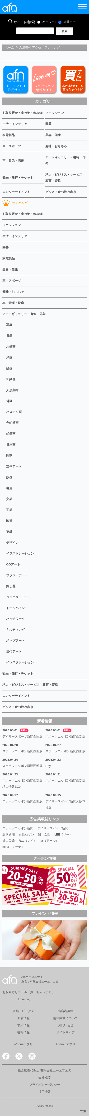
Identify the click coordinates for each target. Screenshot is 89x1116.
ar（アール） (49, 840)
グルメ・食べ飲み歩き (60, 192)
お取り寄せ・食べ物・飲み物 (22, 113)
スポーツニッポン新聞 (17, 828)
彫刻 (9, 455)
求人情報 (23, 1025)
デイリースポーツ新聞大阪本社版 (65, 804)
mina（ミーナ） (13, 847)
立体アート (14, 466)
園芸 (48, 124)
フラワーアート (17, 575)
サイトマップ (65, 1032)
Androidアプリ (65, 1044)
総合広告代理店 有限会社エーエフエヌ (44, 1070)
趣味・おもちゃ (56, 146)
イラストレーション (20, 553)
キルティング (15, 629)
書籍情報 (23, 1032)
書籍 (9, 336)
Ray (48, 766)
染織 (9, 532)
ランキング (15, 203)
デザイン (12, 542)
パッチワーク (15, 619)
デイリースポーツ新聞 (52, 828)
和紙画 (10, 379)
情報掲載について (65, 1018)
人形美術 (12, 390)
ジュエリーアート (18, 597)
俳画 (9, 401)
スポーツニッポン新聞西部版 (65, 736)
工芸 (9, 510)
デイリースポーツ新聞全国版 (22, 736)
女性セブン (26, 834)
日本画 (10, 444)
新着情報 (23, 1018)
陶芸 (9, 521)
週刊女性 (44, 834)
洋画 (9, 357)
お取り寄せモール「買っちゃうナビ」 (28, 992)
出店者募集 (65, 1011)
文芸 (9, 499)
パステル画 (14, 412)
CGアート (13, 564)
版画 (9, 477)
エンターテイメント (16, 192)
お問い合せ (65, 1025)
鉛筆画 (10, 434)
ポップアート (15, 640)
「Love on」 (23, 999)
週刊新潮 (8, 834)
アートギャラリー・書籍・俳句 (65, 160)
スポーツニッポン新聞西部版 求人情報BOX (23, 783)
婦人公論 (8, 840)
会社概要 (44, 1077)
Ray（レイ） (28, 840)
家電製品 (8, 135)
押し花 (10, 586)
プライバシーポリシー (44, 1084)
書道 (9, 488)
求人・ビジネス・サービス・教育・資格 (65, 177)
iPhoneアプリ (23, 1044)
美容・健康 (53, 135)
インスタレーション (20, 662)
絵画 (9, 368)
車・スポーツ (11, 146)
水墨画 (10, 346)
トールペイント (17, 608)
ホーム (9, 47)
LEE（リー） (63, 834)
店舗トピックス (23, 1011)
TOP (83, 1111)
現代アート (14, 651)
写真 (9, 325)
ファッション (54, 113)
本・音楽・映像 (13, 160)
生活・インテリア (14, 124)
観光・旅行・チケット (17, 177)
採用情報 (44, 1092)
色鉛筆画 (12, 423)
